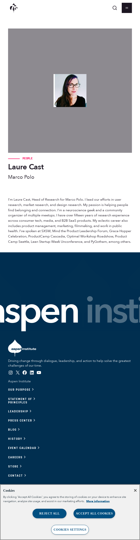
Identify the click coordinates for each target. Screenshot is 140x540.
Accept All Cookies (94, 513)
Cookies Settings (70, 529)
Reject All (49, 513)
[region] (70, 512)
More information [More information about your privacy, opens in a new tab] (98, 501)
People (28, 158)
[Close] (135, 490)
